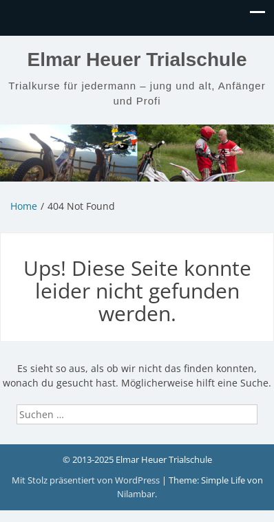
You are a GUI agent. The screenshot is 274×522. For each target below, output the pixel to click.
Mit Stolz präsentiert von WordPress (87, 480)
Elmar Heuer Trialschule (136, 59)
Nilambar (136, 494)
